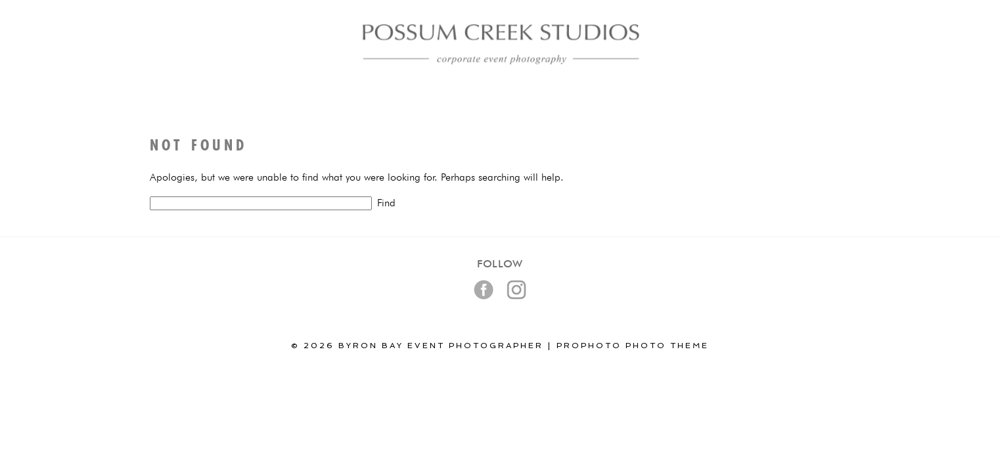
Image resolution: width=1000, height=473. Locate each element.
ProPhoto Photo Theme (633, 345)
